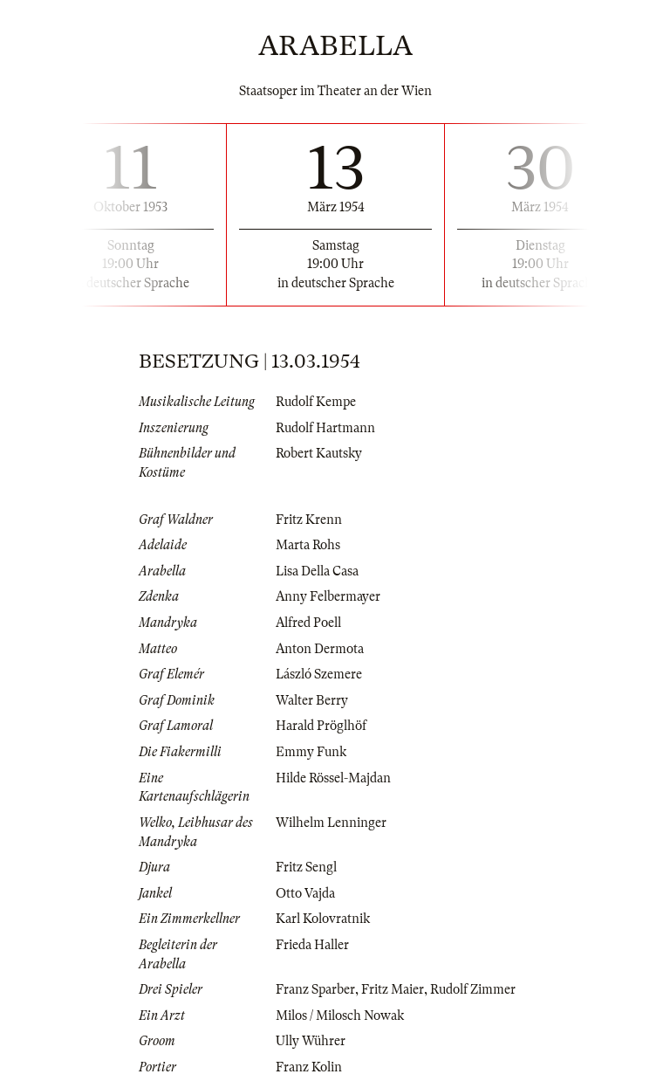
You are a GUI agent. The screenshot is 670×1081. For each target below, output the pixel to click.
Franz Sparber (315, 989)
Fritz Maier (392, 989)
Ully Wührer (310, 1041)
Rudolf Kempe (316, 402)
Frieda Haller (312, 945)
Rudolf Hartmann (325, 428)
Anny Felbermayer (328, 596)
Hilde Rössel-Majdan (333, 778)
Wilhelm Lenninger (331, 823)
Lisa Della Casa (317, 571)
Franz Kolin (309, 1067)
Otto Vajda (305, 893)
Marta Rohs (308, 545)
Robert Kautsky (319, 453)
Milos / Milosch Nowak (340, 1015)
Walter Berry (312, 700)
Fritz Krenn (309, 520)
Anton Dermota (320, 649)
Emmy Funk (311, 752)
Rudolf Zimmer (473, 989)
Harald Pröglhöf (321, 726)
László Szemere (319, 674)
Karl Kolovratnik (323, 919)
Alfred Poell (308, 623)
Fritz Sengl (306, 867)
